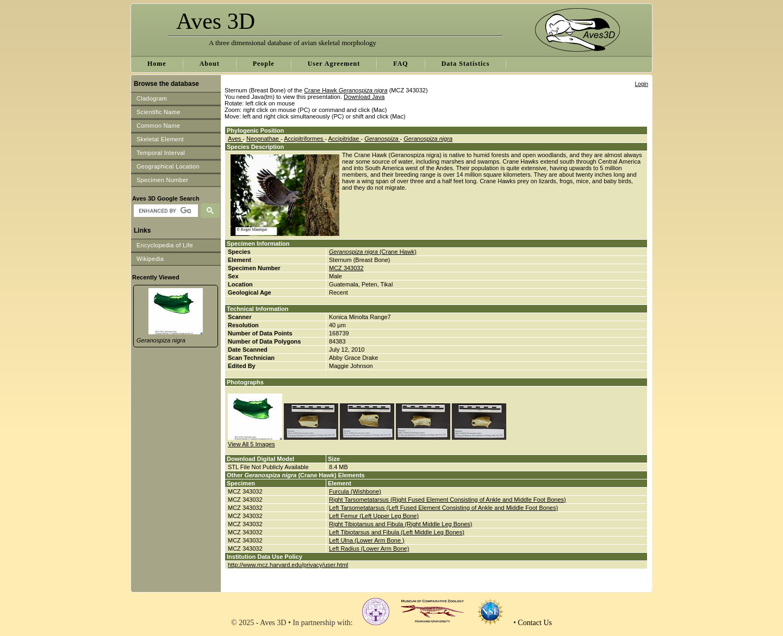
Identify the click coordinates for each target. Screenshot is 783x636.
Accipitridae (344, 138)
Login (641, 84)
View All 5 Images (251, 444)
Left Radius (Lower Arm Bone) (369, 548)
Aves (235, 138)
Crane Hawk (345, 90)
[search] (164, 211)
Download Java (364, 96)
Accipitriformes (304, 138)
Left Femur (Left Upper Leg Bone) (374, 516)
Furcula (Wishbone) (355, 491)
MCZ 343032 (346, 268)
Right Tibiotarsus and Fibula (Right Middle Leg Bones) (401, 524)
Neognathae (263, 138)
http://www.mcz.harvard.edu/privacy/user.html (288, 565)
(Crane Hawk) (373, 251)
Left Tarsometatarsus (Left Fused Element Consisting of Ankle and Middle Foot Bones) (443, 507)
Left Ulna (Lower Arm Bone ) (367, 540)
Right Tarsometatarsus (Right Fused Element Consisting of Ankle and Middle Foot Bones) (447, 499)
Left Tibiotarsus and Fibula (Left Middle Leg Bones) (396, 532)
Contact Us (535, 623)
